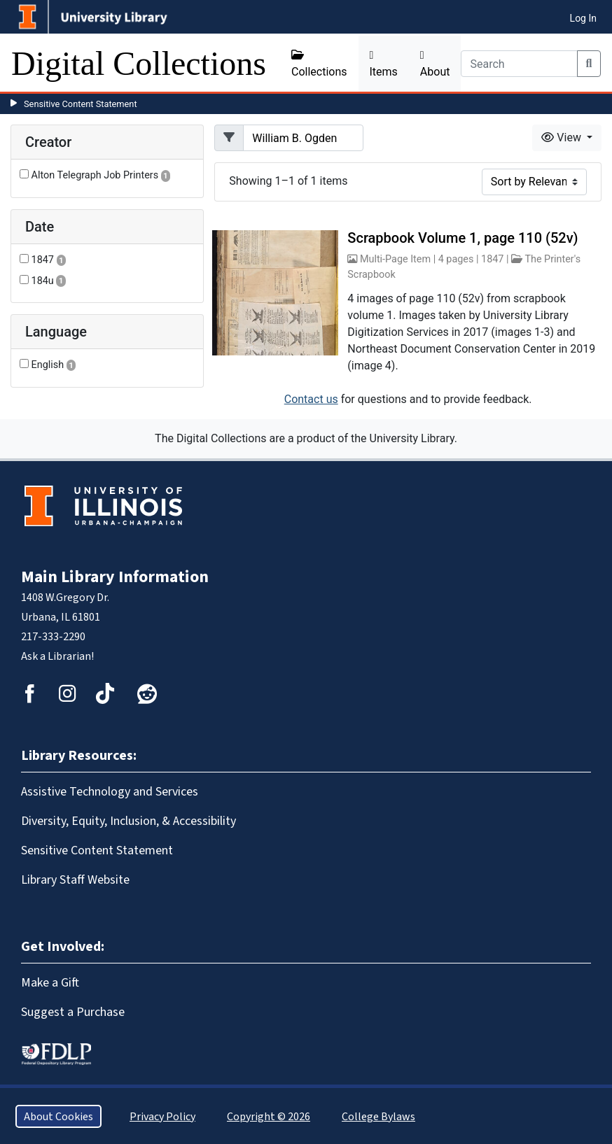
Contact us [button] (311, 399)
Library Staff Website (75, 879)
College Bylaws (378, 1116)
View (562, 137)
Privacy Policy (162, 1116)
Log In (583, 18)
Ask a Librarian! (57, 656)
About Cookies (58, 1116)
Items (384, 64)
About (435, 64)
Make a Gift (50, 982)
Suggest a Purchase (73, 1011)
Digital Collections (138, 63)
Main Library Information (115, 576)
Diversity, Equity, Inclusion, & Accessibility (128, 820)
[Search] (519, 63)
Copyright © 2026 (268, 1116)
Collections (319, 63)
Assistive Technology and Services (109, 791)
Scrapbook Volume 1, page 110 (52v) (462, 237)
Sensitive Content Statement (80, 104)
